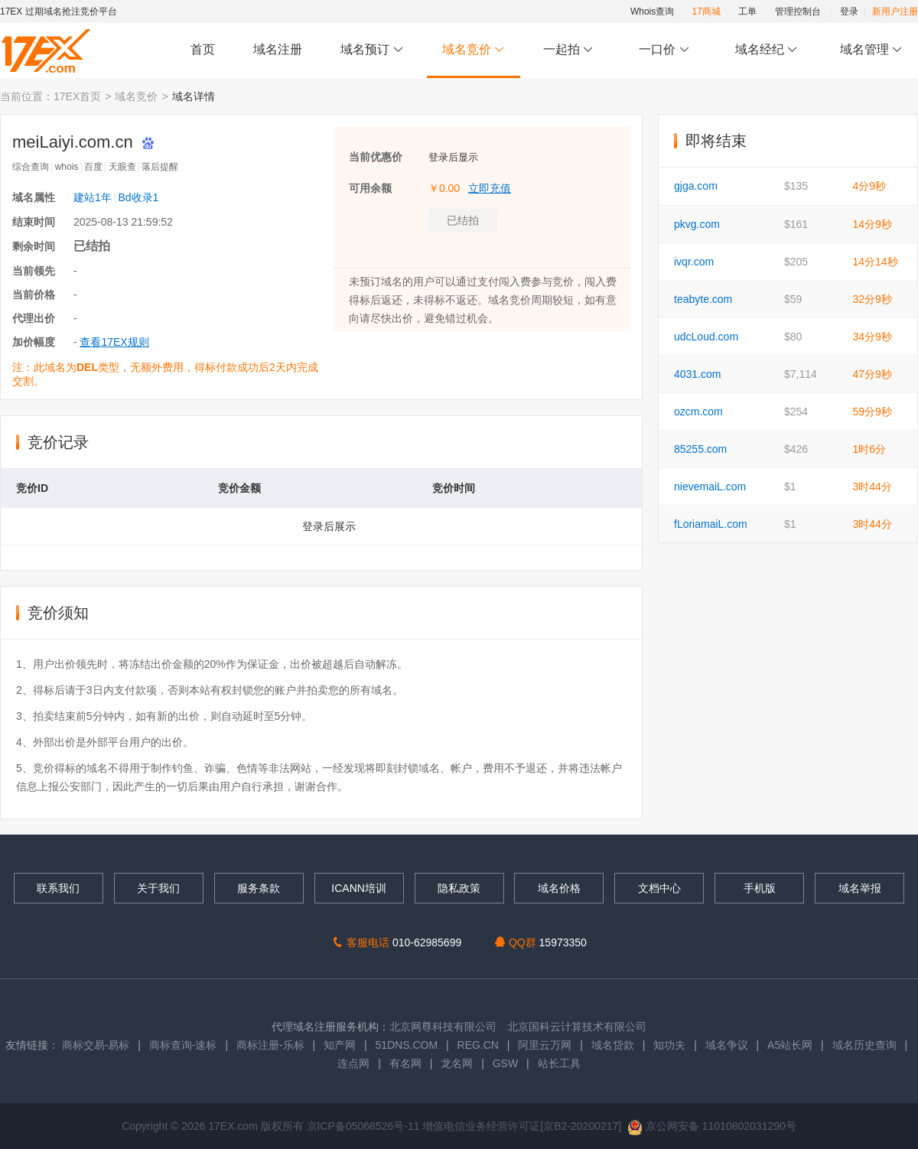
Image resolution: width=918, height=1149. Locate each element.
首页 (202, 49)
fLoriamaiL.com (710, 524)
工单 (747, 11)
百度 (93, 166)
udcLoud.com (706, 336)
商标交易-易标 (96, 1045)
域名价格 (559, 888)
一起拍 (570, 50)
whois (67, 166)
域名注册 (277, 49)
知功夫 (669, 1045)
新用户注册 (895, 11)
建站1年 (92, 197)
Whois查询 (652, 11)
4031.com (697, 374)
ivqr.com (694, 262)
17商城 (706, 11)
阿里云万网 (544, 1045)
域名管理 (871, 50)
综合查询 (30, 166)
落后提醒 (160, 166)
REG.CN (478, 1045)
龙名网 (457, 1063)
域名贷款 (612, 1045)
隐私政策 (459, 888)
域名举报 (859, 888)
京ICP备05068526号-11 (365, 1126)
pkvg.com (697, 224)
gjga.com (696, 186)
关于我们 (158, 888)
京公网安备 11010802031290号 (711, 1126)
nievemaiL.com (710, 486)
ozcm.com (698, 411)
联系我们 (58, 888)
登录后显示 (453, 157)
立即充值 (489, 188)
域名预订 (371, 50)
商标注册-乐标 (270, 1045)
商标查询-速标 (184, 1045)
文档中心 (659, 888)
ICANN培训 (358, 888)
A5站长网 (789, 1045)
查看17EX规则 (114, 342)
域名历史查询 (864, 1045)
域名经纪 (766, 50)
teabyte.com (703, 299)
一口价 (664, 50)
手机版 (760, 888)
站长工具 (559, 1063)
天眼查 (122, 166)
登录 (849, 11)
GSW (505, 1063)
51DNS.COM (406, 1045)
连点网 (353, 1063)
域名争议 (728, 1045)
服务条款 (258, 888)
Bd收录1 (138, 197)
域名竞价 (473, 50)
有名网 (405, 1063)
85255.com (700, 449)
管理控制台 (798, 11)
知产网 (340, 1045)
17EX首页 (77, 96)
